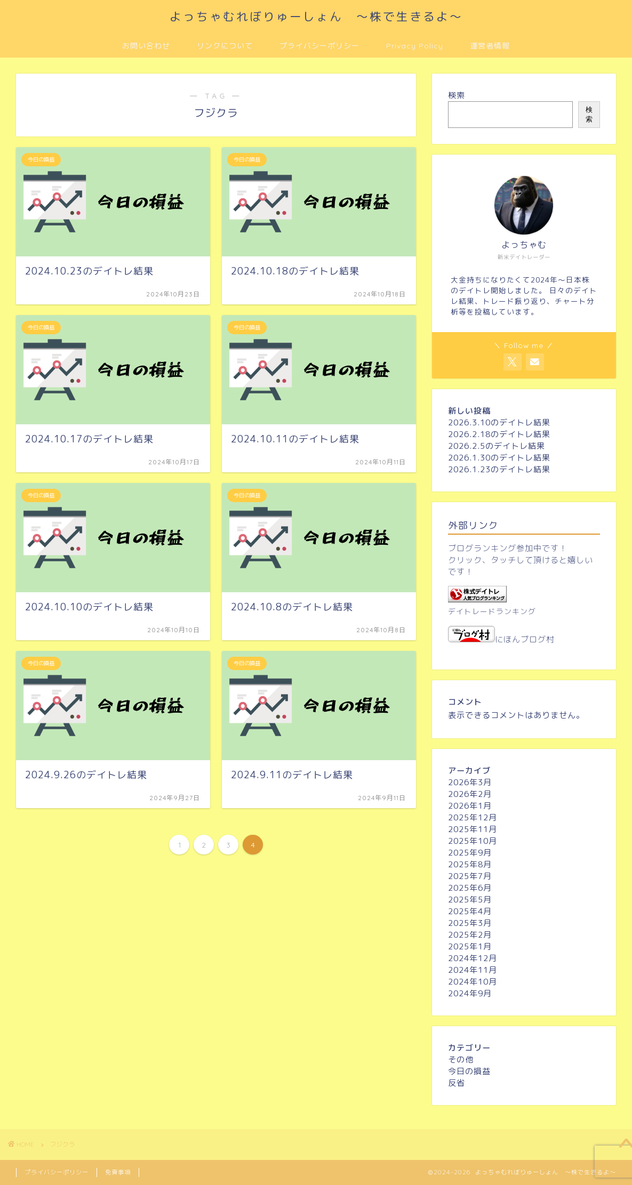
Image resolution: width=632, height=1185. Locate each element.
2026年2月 (470, 794)
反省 (456, 1083)
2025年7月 (470, 876)
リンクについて (225, 46)
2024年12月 (472, 958)
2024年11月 (472, 970)
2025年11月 (472, 829)
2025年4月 (470, 911)
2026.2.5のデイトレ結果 (496, 446)
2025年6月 (470, 887)
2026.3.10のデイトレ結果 (499, 422)
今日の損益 (469, 1071)
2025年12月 (472, 817)
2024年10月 (472, 981)
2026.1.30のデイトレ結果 (499, 457)
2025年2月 (470, 934)
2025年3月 (470, 923)
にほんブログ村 (501, 639)
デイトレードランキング (492, 611)
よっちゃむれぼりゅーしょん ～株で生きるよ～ (316, 16)
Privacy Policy (414, 46)
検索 (456, 95)
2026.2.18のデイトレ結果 (499, 434)
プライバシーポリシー (319, 46)
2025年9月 (470, 852)
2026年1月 (470, 805)
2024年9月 (470, 993)
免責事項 (118, 1172)
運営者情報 (490, 46)
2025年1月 (470, 946)
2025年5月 (470, 899)
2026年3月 (470, 782)
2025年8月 (470, 864)
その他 (461, 1059)
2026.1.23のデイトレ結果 (499, 469)
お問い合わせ (146, 46)
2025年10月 (472, 841)
